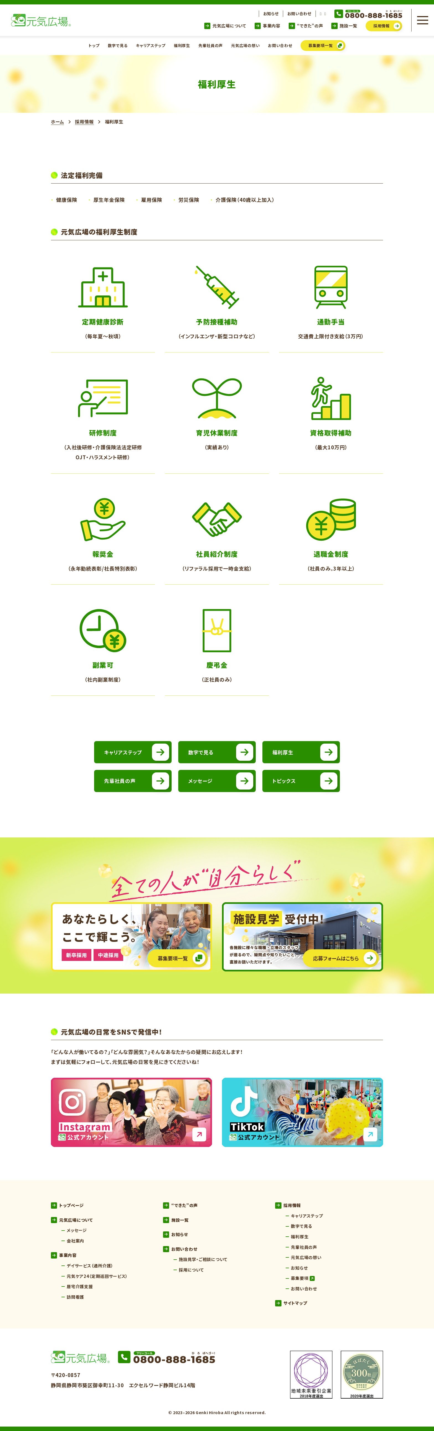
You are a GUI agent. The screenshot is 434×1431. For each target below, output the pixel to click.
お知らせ (271, 13)
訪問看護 (75, 1297)
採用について (191, 1270)
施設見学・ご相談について (203, 1259)
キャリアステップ (151, 45)
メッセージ (77, 1230)
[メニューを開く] (422, 20)
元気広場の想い (245, 45)
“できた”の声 (306, 26)
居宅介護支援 (80, 1286)
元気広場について (225, 26)
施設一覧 (344, 26)
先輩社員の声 (210, 45)
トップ (94, 45)
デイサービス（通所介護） (90, 1265)
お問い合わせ (299, 13)
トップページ (67, 1205)
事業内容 (267, 26)
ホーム (57, 121)
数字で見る (118, 45)
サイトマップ (291, 1303)
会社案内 (75, 1241)
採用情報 (84, 121)
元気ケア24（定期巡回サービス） (97, 1276)
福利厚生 (182, 45)
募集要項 (302, 1278)
